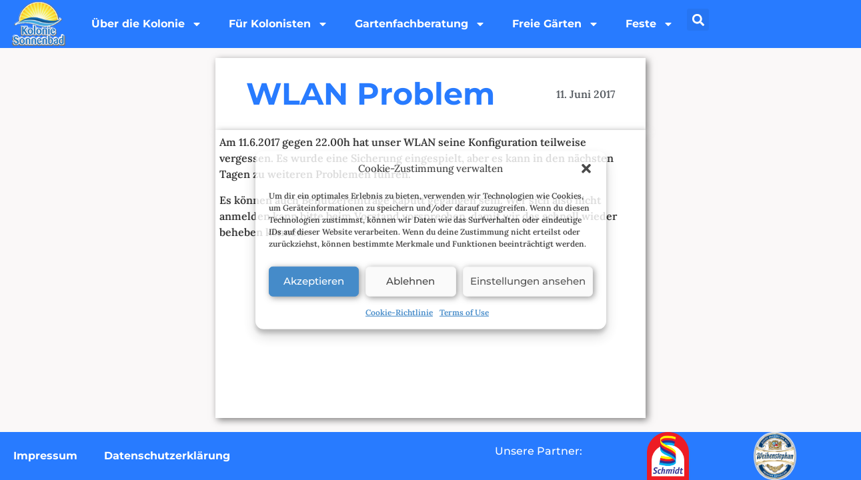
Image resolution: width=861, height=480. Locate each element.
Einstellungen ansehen (528, 281)
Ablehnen (410, 281)
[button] (586, 168)
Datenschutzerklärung (167, 455)
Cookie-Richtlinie (399, 312)
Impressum (45, 455)
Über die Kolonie (146, 24)
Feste (650, 24)
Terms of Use (464, 312)
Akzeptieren (313, 281)
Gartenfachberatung (420, 24)
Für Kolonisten (278, 24)
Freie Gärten (555, 24)
